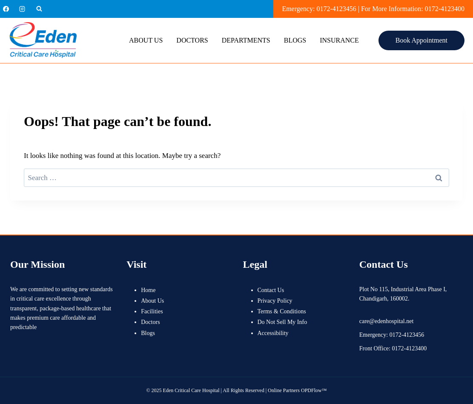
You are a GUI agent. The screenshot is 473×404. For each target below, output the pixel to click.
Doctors (192, 40)
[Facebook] (6, 9)
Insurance (339, 40)
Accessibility (273, 333)
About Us (146, 40)
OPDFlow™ (314, 390)
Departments (246, 40)
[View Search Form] (39, 9)
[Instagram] (22, 9)
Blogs (295, 40)
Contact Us (271, 290)
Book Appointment (421, 40)
